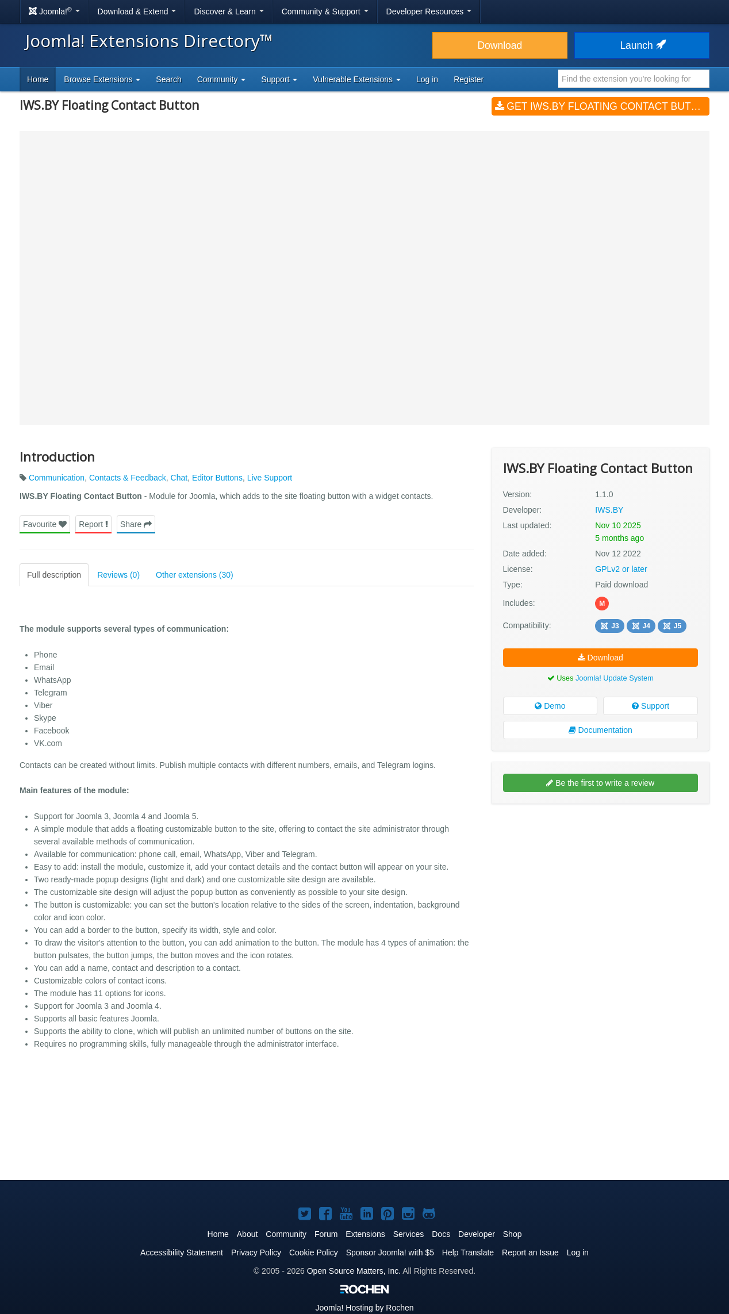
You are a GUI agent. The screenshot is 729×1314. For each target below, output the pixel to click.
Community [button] (221, 79)
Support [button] (279, 79)
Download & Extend (137, 11)
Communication (57, 477)
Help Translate (468, 1252)
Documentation (600, 730)
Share (136, 524)
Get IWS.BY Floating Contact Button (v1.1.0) (602, 106)
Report (93, 524)
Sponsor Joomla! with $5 (390, 1252)
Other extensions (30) (194, 574)
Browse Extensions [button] (102, 79)
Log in (427, 79)
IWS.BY (609, 509)
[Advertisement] (600, 887)
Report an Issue (530, 1252)
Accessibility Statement (181, 1252)
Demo (550, 705)
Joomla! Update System (614, 678)
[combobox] (633, 79)
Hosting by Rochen (364, 1307)
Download (499, 45)
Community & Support (325, 11)
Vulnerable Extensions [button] (357, 79)
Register (469, 79)
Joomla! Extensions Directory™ (149, 40)
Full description (54, 574)
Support (650, 705)
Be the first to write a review (600, 782)
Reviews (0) (118, 574)
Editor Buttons (217, 477)
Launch (641, 45)
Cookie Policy (313, 1252)
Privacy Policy (256, 1252)
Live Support (270, 477)
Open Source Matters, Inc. (354, 1270)
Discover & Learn (228, 11)
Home (37, 79)
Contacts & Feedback (127, 477)
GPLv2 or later (621, 569)
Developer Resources (429, 11)
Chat (179, 477)
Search (168, 79)
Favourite (45, 524)
